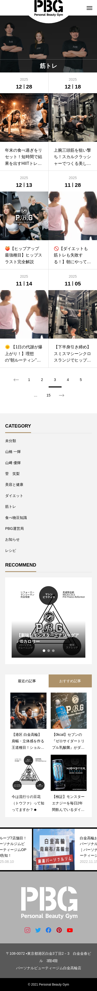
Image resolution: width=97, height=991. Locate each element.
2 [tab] (48, 650)
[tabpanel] (48, 621)
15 (49, 395)
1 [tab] (44, 650)
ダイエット (14, 496)
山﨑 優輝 (13, 463)
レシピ (10, 550)
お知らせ (12, 539)
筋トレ (10, 506)
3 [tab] (53, 650)
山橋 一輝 (13, 452)
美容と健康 (14, 484)
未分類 (10, 441)
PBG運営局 (14, 528)
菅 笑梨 (12, 474)
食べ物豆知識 (16, 518)
